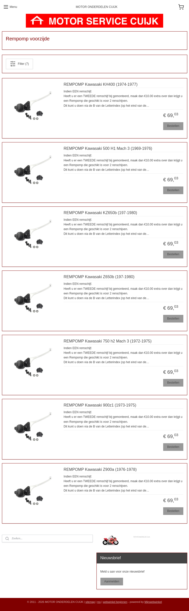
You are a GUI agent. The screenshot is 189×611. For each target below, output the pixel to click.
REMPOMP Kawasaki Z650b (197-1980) (99, 277)
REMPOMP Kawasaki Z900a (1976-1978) (100, 469)
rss (99, 601)
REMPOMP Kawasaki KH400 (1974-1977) (101, 84)
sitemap (90, 601)
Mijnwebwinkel (153, 601)
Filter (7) (19, 64)
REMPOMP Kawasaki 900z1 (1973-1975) (100, 405)
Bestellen (173, 126)
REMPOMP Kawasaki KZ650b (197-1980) (100, 213)
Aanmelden (111, 581)
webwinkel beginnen (115, 601)
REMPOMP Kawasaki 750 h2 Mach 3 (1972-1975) (108, 341)
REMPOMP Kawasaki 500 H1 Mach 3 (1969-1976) (108, 148)
